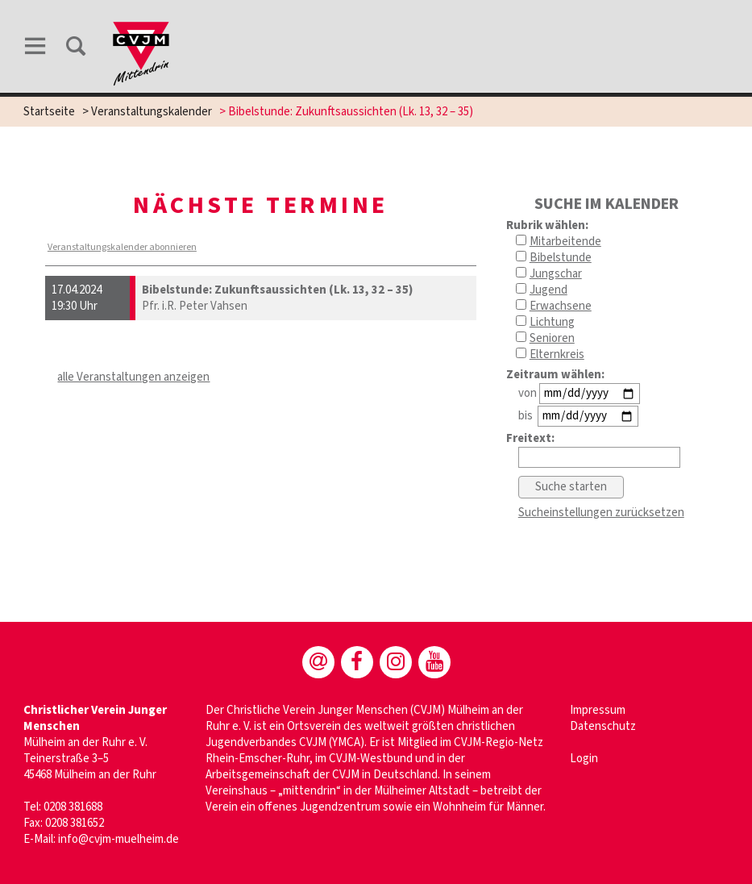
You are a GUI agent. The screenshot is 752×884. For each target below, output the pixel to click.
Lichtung (552, 322)
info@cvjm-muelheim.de (118, 839)
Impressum (597, 710)
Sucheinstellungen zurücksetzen (601, 512)
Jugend (548, 289)
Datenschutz (603, 726)
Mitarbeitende (565, 241)
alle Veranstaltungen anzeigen (133, 377)
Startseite (49, 111)
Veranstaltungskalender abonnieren (122, 247)
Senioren (552, 338)
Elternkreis (557, 354)
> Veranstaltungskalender (147, 111)
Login (584, 758)
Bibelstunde (561, 257)
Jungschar (556, 273)
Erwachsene (561, 306)
